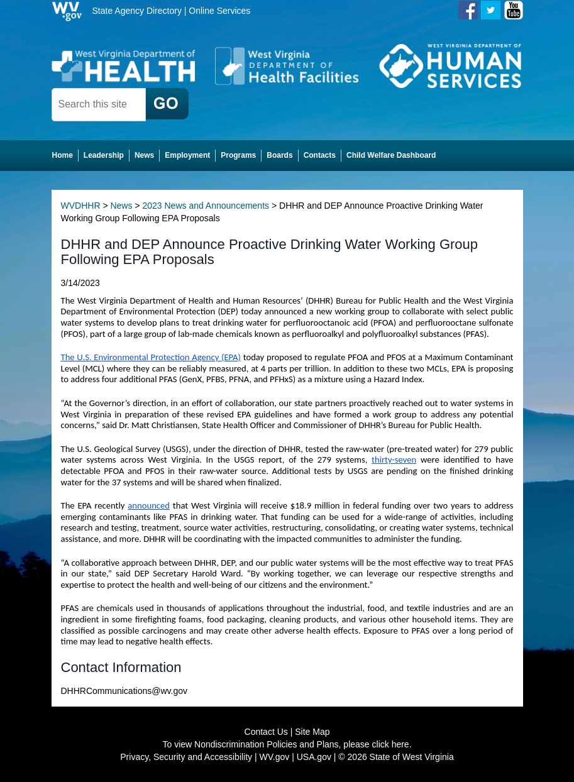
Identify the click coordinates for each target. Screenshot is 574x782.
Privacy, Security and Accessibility (186, 757)
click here (390, 744)
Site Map (312, 732)
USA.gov (314, 757)
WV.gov (275, 757)
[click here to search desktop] (167, 103)
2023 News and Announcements (205, 206)
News (121, 206)
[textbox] (99, 104)
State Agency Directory (137, 11)
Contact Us (266, 732)
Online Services (219, 11)
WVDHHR (81, 206)
